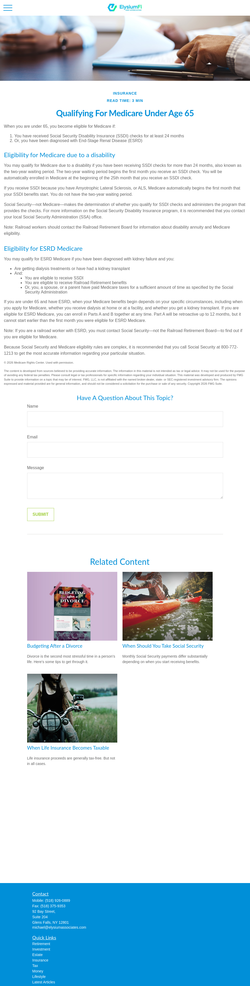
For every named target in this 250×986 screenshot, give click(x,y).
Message (35, 468)
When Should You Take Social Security (163, 646)
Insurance (40, 960)
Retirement (41, 944)
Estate (37, 955)
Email (32, 437)
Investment (41, 949)
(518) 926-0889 (57, 900)
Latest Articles (43, 982)
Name (32, 406)
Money (37, 971)
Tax (35, 966)
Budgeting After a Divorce (55, 646)
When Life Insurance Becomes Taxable (68, 748)
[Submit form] (40, 514)
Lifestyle (39, 977)
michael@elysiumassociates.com (59, 927)
